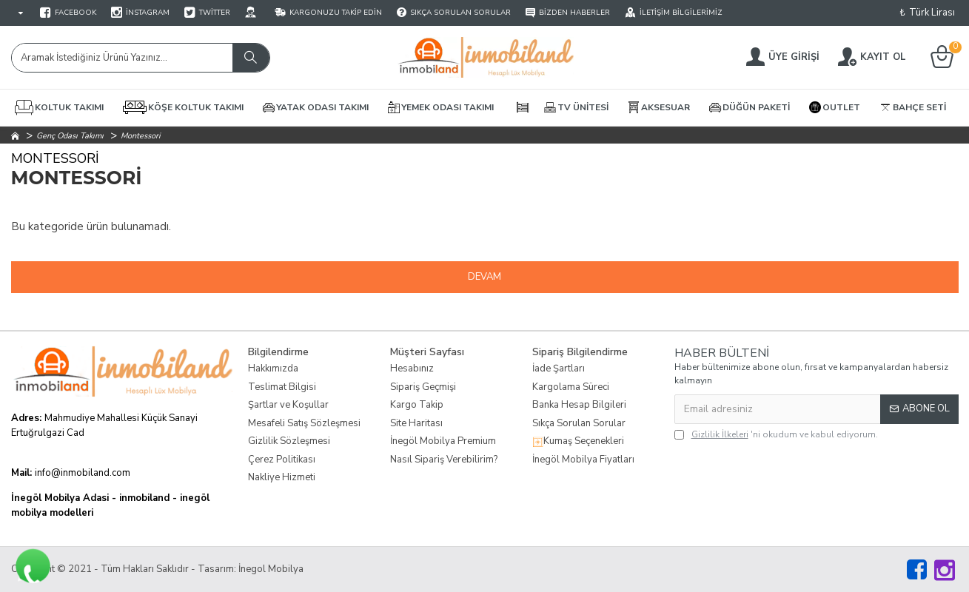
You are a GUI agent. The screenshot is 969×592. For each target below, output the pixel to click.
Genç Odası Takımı (70, 135)
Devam (484, 276)
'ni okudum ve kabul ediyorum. (776, 434)
